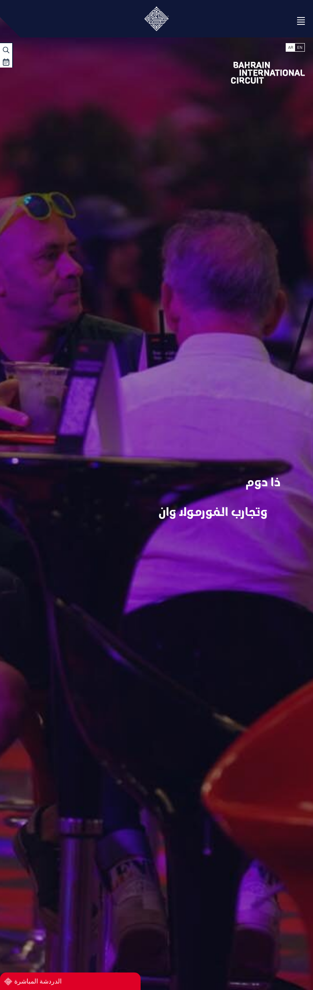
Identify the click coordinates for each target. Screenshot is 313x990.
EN (299, 47)
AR (290, 47)
